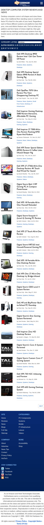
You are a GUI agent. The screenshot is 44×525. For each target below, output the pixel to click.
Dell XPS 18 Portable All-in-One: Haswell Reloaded (28, 203)
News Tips (5, 449)
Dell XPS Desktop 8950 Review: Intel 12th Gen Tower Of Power (29, 56)
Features (19, 65)
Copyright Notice (35, 521)
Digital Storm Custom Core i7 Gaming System (29, 359)
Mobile (21, 424)
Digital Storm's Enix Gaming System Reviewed (28, 317)
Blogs (3, 427)
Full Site (4, 430)
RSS (6, 477)
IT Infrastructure (24, 427)
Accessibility (23, 443)
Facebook (8, 471)
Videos (29, 140)
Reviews (4, 421)
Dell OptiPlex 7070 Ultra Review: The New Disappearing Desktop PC (28, 93)
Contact (4, 452)
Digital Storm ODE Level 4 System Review (28, 288)
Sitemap (4, 433)
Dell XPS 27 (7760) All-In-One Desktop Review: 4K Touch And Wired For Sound (29, 168)
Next (41, 406)
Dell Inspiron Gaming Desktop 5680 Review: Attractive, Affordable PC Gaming (30, 113)
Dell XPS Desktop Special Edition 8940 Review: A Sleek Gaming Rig (29, 74)
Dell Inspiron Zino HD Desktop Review (26, 332)
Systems (29, 65)
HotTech (4, 458)
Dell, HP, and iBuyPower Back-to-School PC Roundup (29, 303)
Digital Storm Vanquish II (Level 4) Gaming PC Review (29, 216)
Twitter (7, 468)
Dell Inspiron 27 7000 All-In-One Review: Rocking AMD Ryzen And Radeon (28, 132)
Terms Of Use (22, 524)
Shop (20, 446)
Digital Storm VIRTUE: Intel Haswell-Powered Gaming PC (29, 245)
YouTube (8, 474)
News (24, 65)
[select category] (30, 42)
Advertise (4, 446)
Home (3, 418)
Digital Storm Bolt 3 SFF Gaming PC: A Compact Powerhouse (27, 186)
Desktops (19, 67)
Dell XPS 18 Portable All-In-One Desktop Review (28, 261)
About (3, 443)
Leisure (21, 430)
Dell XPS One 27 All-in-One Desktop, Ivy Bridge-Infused (28, 274)
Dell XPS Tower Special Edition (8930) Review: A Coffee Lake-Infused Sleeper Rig (30, 150)
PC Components (25, 418)
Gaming (19, 124)
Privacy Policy (6, 455)
